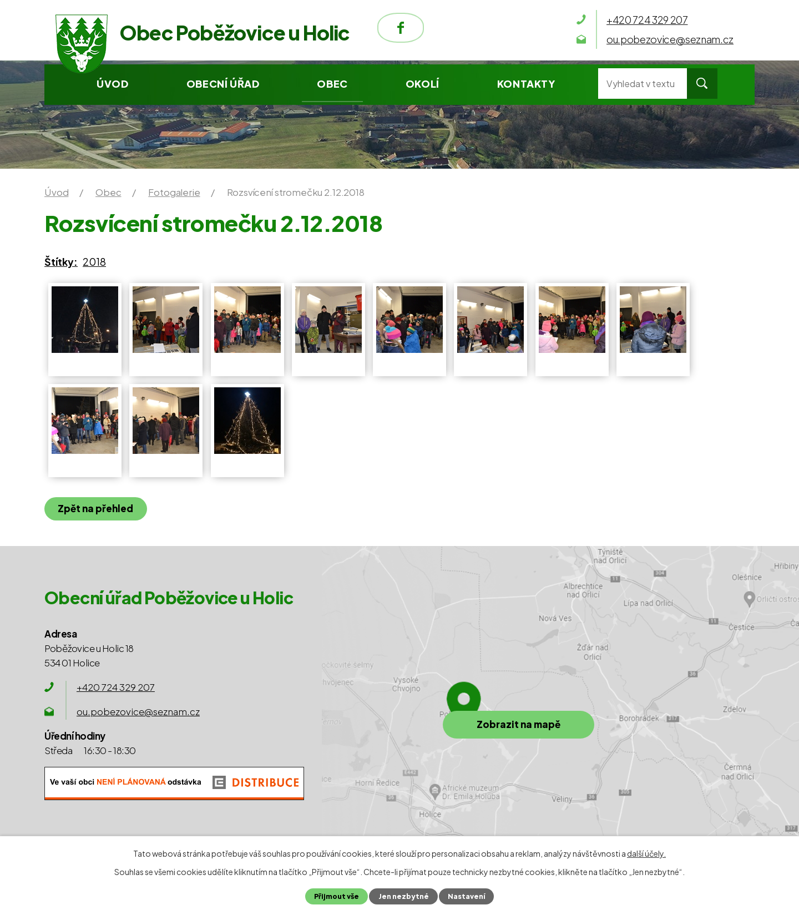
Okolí (422, 83)
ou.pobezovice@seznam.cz (138, 711)
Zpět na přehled (96, 508)
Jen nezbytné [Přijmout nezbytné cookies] (403, 896)
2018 (94, 261)
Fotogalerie (174, 192)
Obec (332, 83)
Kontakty (526, 83)
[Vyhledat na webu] (642, 83)
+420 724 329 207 (116, 687)
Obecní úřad (223, 83)
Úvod (112, 83)
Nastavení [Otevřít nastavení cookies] (466, 896)
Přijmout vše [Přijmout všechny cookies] (336, 896)
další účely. (646, 853)
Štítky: (61, 261)
